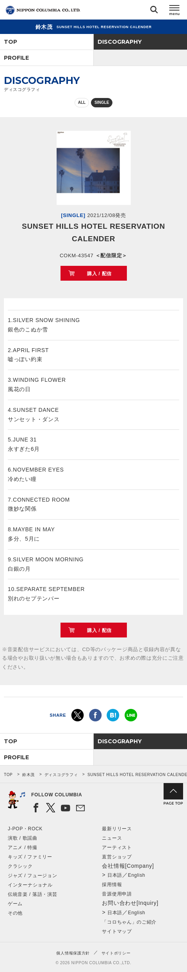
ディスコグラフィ (61, 775)
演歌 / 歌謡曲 (22, 838)
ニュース (112, 838)
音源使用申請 (117, 894)
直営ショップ (117, 857)
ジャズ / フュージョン (32, 875)
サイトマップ (117, 931)
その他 (15, 913)
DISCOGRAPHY (120, 41)
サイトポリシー (116, 953)
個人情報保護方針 (73, 953)
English (136, 875)
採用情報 (112, 884)
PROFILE (16, 57)
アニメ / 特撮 (22, 847)
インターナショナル (30, 885)
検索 (154, 11)
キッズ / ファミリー (30, 857)
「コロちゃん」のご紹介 (129, 922)
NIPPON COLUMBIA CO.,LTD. (43, 10)
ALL (81, 102)
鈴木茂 (28, 775)
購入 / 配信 (99, 273)
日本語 (114, 875)
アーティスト (117, 847)
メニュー (174, 11)
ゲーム (15, 903)
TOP (10, 41)
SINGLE (101, 102)
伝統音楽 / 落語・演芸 (32, 894)
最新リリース (117, 828)
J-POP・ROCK (25, 828)
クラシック (20, 866)
